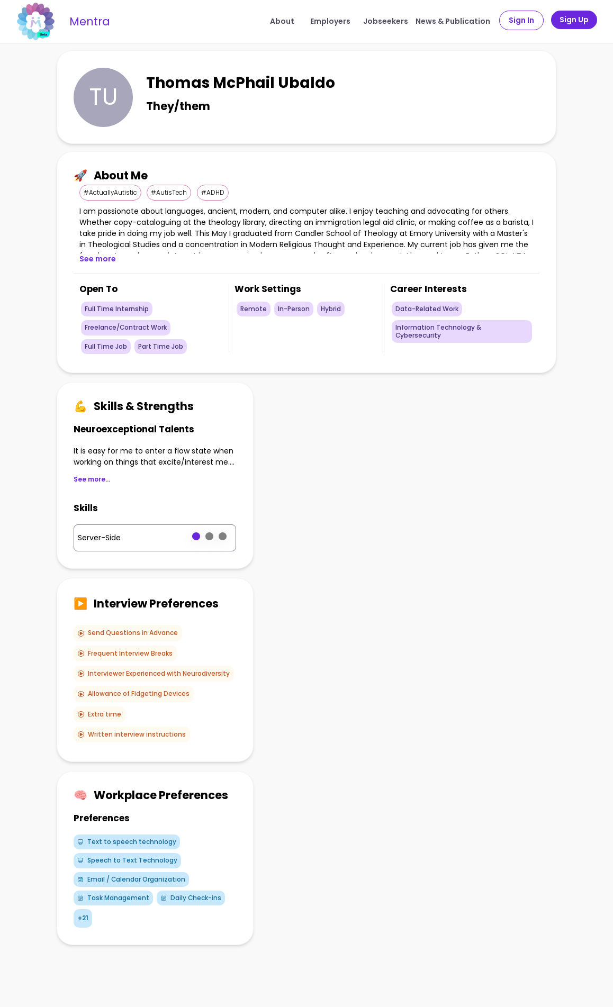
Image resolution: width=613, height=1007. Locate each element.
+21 (83, 918)
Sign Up (574, 19)
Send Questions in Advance (128, 633)
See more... (92, 479)
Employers (330, 21)
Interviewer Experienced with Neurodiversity (154, 673)
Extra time (99, 714)
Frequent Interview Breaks (125, 653)
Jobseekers (385, 21)
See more (97, 258)
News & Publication (453, 21)
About (282, 21)
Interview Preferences (146, 603)
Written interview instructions (132, 734)
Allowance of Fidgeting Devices (134, 694)
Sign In (521, 20)
